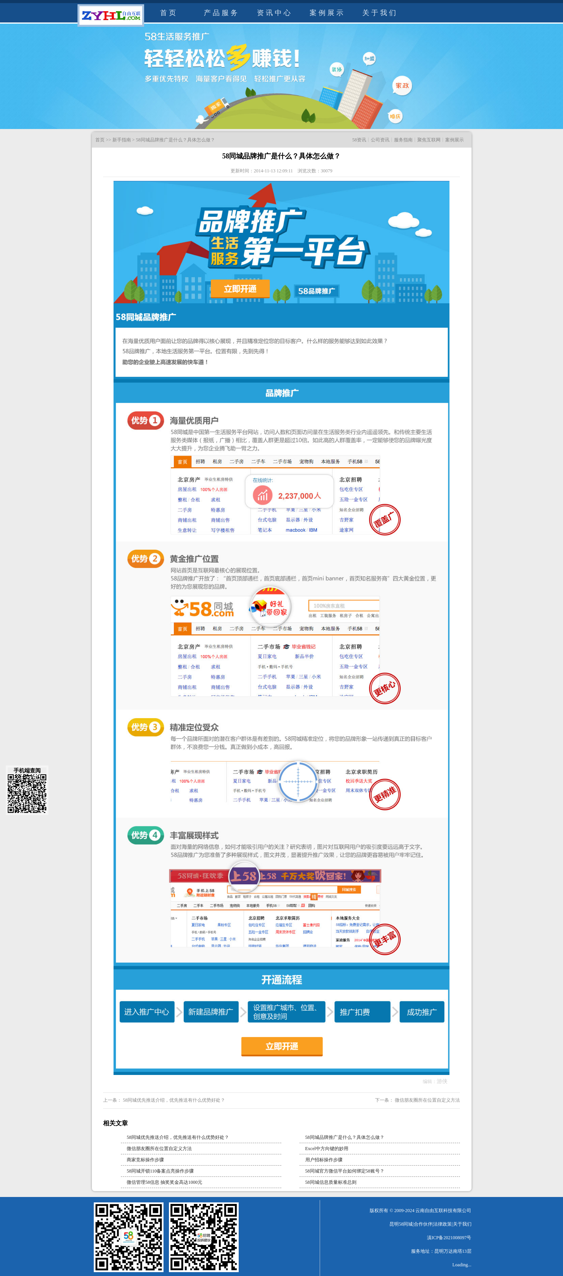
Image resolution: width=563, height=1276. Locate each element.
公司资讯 (380, 140)
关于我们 (380, 13)
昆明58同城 (401, 1224)
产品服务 (221, 13)
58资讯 (359, 140)
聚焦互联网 (429, 140)
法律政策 (442, 1224)
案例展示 (327, 13)
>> (108, 140)
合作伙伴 (423, 1224)
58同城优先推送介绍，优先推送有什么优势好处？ (173, 1100)
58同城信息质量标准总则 (330, 1182)
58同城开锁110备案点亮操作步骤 (160, 1171)
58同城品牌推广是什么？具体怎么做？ (175, 140)
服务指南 (403, 140)
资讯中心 (275, 13)
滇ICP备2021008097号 (449, 1237)
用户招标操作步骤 (324, 1160)
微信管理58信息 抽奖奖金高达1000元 (164, 1182)
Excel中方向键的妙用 (326, 1148)
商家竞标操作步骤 (145, 1160)
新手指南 (121, 140)
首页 (169, 13)
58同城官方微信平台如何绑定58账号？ (344, 1171)
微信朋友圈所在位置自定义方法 (427, 1100)
